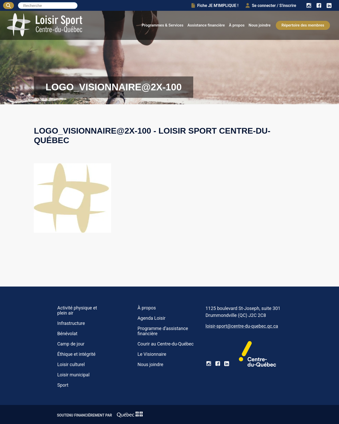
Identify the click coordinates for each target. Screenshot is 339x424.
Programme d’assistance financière (163, 331)
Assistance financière (206, 25)
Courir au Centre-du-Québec (166, 344)
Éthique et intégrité (76, 354)
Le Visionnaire (152, 354)
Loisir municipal (73, 374)
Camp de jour (70, 344)
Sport (62, 385)
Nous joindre (260, 25)
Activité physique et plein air (77, 310)
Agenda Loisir (151, 318)
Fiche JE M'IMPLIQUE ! (214, 5)
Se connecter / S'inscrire (271, 5)
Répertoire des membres (302, 25)
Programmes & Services (162, 25)
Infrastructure (71, 323)
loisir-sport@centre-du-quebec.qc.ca (241, 326)
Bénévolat (67, 333)
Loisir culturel (71, 364)
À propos (237, 25)
